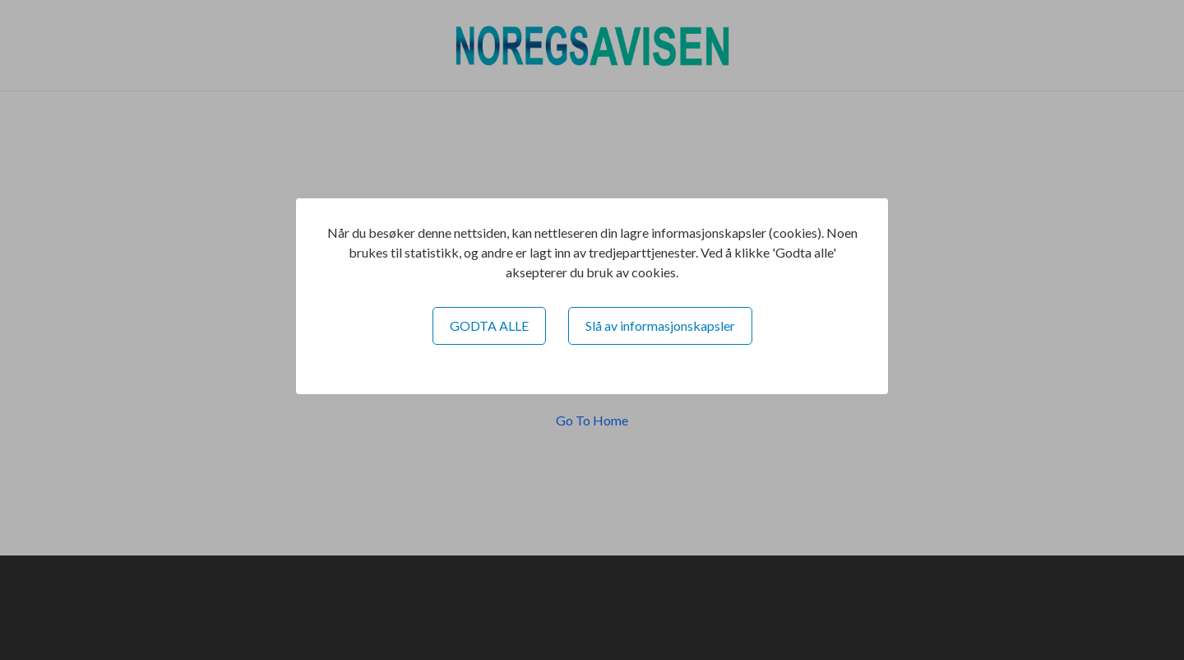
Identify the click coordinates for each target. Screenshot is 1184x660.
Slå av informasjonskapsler (660, 325)
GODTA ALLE (489, 325)
